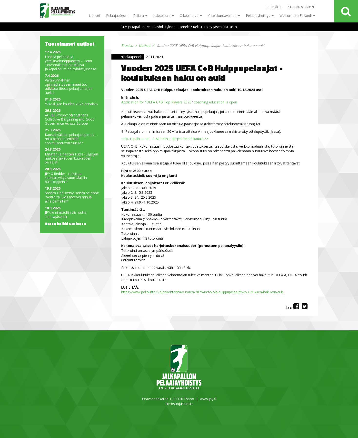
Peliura (140, 15)
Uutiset (94, 15)
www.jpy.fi (208, 399)
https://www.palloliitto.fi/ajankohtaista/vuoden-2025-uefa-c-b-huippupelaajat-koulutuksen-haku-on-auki (202, 292)
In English (274, 6)
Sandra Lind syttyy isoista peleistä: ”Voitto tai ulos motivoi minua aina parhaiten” (72, 197)
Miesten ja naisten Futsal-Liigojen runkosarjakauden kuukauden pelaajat (71, 158)
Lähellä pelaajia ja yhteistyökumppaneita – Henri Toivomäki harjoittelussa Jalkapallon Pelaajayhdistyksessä (70, 63)
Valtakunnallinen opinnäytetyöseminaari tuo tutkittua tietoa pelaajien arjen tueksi (68, 86)
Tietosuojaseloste (179, 403)
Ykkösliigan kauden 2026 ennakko (71, 104)
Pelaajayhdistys (260, 15)
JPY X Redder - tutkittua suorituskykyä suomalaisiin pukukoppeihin (66, 178)
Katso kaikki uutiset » (65, 223)
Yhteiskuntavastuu (224, 15)
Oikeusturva (191, 15)
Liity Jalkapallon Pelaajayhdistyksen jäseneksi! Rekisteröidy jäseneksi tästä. (179, 26)
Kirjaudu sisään (301, 6)
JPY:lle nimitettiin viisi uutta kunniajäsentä (66, 215)
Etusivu (127, 45)
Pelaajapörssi (116, 15)
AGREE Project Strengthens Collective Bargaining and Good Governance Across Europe (69, 119)
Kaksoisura (163, 15)
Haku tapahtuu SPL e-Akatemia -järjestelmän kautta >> (164, 138)
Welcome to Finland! (297, 15)
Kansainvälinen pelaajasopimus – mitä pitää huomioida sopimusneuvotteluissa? (71, 139)
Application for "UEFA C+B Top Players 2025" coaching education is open (179, 102)
